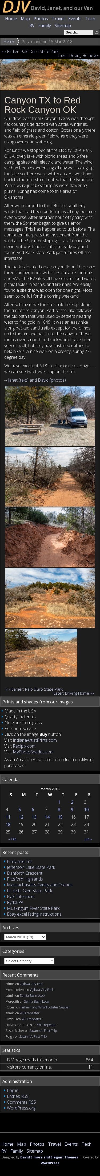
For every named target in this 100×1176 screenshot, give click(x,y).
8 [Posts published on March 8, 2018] (59, 809)
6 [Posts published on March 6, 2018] (33, 809)
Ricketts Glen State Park (29, 891)
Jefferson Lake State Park (31, 867)
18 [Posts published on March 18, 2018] (8, 824)
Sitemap (63, 25)
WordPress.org (21, 1108)
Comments (21, 1102)
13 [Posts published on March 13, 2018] (34, 817)
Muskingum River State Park (33, 908)
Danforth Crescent (24, 873)
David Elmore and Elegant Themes (49, 1157)
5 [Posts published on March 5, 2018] (20, 809)
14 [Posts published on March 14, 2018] (47, 817)
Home (11, 19)
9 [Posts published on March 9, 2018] (72, 809)
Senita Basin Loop (32, 995)
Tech (90, 19)
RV (32, 25)
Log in (12, 1090)
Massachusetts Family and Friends (40, 885)
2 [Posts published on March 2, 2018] (72, 802)
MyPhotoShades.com (33, 752)
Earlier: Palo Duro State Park (32, 51)
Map (25, 19)
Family (44, 25)
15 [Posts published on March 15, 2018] (60, 817)
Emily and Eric (20, 861)
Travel (58, 19)
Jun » (88, 839)
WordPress (50, 1163)
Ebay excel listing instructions (34, 914)
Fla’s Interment (21, 896)
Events (75, 19)
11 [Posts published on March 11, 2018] (8, 817)
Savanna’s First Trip (43, 1030)
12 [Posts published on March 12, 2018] (21, 817)
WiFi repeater (29, 1013)
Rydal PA (15, 902)
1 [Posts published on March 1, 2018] (59, 802)
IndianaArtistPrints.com (35, 740)
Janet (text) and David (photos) (37, 380)
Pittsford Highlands (25, 879)
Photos (41, 19)
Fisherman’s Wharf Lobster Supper (45, 1007)
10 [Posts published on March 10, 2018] (86, 809)
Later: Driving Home (74, 55)
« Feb (12, 839)
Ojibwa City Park (31, 984)
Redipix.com (24, 746)
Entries (18, 1096)
